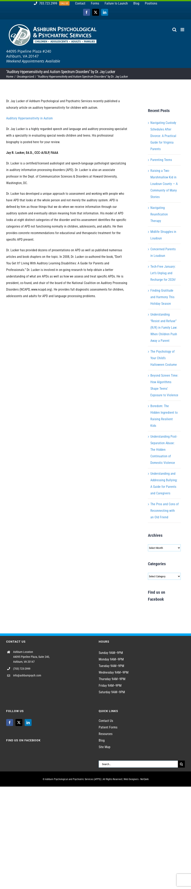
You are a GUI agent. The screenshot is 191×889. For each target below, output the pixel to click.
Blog (102, 740)
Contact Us (106, 721)
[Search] (181, 764)
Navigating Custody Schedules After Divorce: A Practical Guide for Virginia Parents (163, 136)
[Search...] (138, 764)
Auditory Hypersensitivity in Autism (29, 118)
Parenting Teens (161, 160)
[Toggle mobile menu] (183, 29)
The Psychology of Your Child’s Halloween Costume (163, 358)
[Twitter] (18, 722)
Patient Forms (108, 727)
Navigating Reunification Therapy (159, 214)
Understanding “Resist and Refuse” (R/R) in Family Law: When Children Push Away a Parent (163, 328)
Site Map (104, 747)
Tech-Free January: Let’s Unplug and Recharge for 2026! (163, 273)
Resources (105, 734)
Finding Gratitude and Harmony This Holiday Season (162, 297)
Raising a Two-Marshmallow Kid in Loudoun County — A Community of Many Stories (164, 184)
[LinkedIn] (28, 722)
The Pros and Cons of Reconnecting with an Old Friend (164, 510)
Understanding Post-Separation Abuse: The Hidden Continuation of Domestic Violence (163, 450)
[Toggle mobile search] (174, 29)
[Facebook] (9, 722)
